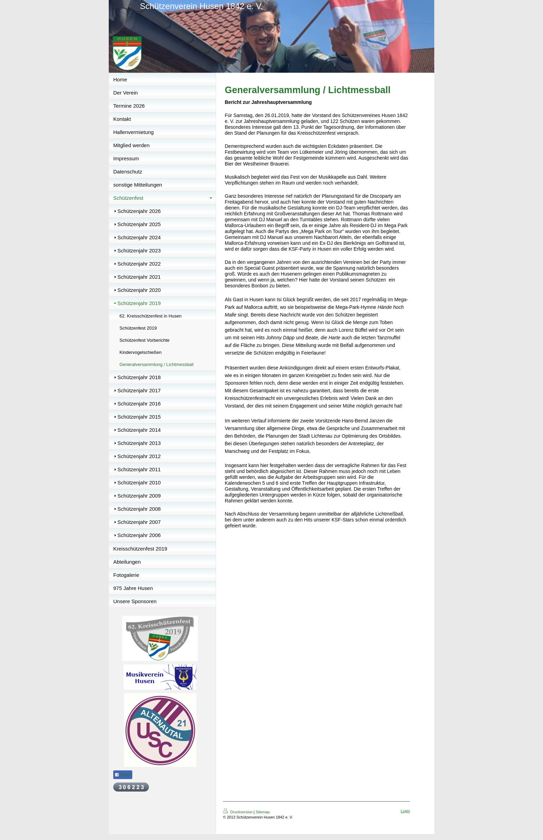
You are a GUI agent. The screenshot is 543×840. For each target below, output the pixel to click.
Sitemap (262, 812)
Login (405, 811)
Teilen (123, 774)
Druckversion (238, 812)
